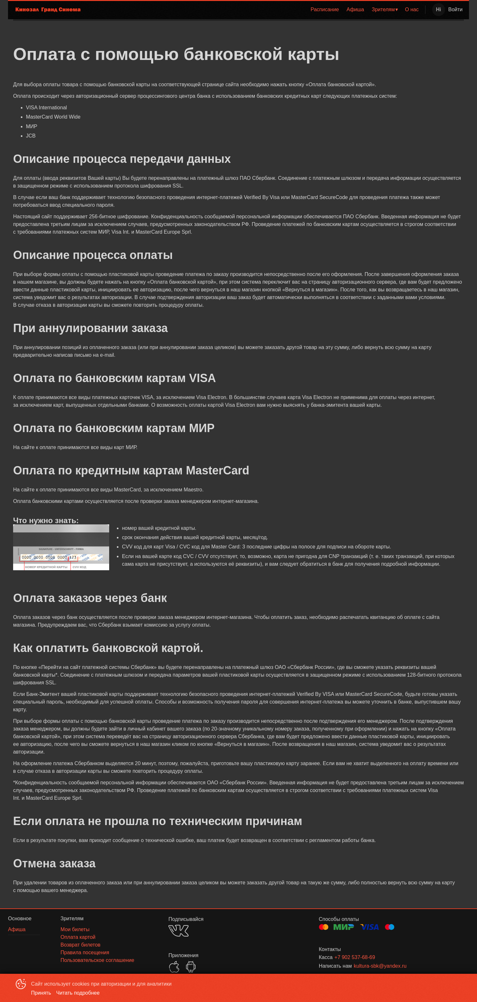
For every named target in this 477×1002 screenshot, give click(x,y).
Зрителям (383, 9)
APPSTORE (174, 967)
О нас (412, 9)
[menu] (255, 9)
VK (178, 931)
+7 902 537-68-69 (355, 957)
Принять (41, 993)
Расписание (325, 9)
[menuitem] (325, 9)
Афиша (355, 9)
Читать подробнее (78, 993)
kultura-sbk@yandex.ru (380, 966)
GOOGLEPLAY (191, 967)
